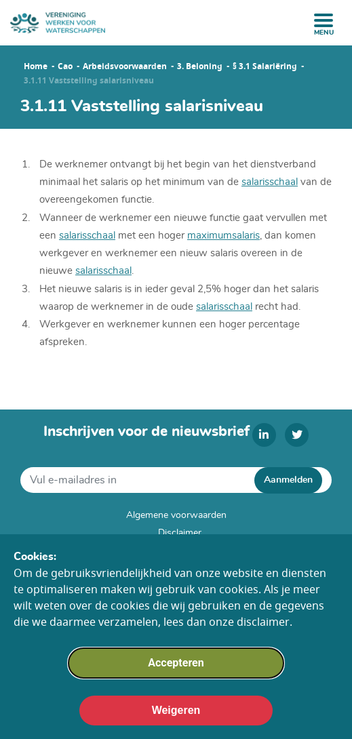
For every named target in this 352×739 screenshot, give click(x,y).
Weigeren (176, 718)
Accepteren (175, 670)
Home (35, 66)
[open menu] (323, 20)
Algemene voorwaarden (176, 515)
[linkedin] (264, 435)
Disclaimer (179, 533)
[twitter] (297, 435)
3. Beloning (199, 66)
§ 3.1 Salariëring (265, 66)
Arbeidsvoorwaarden (125, 66)
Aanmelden (288, 480)
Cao (65, 66)
